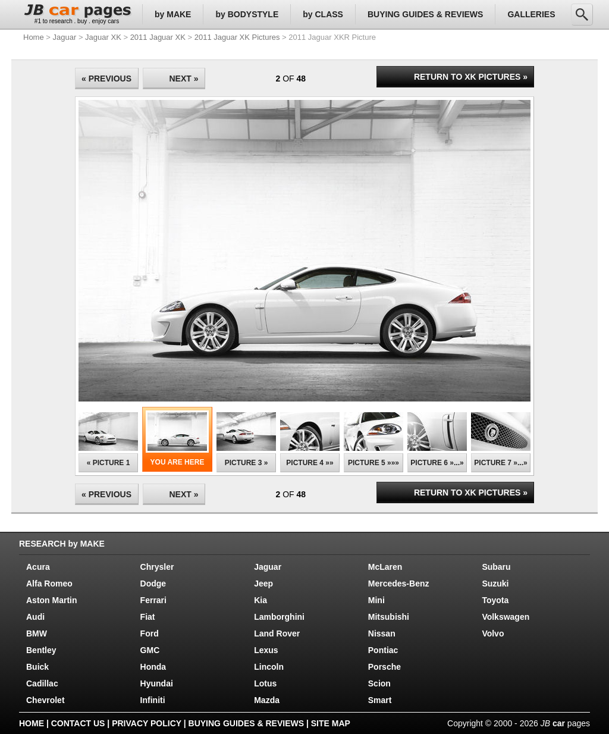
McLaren (385, 567)
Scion (379, 683)
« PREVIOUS (106, 78)
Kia (260, 600)
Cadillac (42, 683)
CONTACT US (78, 723)
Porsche (384, 667)
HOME (31, 723)
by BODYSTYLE (246, 14)
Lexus (266, 650)
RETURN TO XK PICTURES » (471, 76)
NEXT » (183, 78)
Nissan (381, 633)
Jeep (263, 583)
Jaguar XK (103, 37)
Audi (35, 617)
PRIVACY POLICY (146, 723)
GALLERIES (531, 14)
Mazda (267, 700)
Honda (153, 667)
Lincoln (269, 667)
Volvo (493, 633)
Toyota (495, 600)
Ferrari (153, 600)
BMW (36, 633)
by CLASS (323, 14)
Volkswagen (505, 617)
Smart (380, 700)
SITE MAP (330, 723)
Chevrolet (45, 700)
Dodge (153, 583)
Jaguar (65, 37)
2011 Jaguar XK (158, 37)
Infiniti (152, 700)
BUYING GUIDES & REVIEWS (425, 14)
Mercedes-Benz (398, 583)
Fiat (147, 617)
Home (33, 37)
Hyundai (156, 683)
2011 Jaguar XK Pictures (237, 37)
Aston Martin (51, 600)
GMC (150, 650)
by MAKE (173, 14)
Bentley (41, 650)
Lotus (265, 683)
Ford (149, 633)
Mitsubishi (388, 617)
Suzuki (495, 583)
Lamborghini (279, 617)
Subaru (496, 567)
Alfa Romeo (49, 583)
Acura (38, 567)
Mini (376, 600)
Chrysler (157, 567)
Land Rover (277, 633)
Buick (37, 667)
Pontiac (383, 650)
